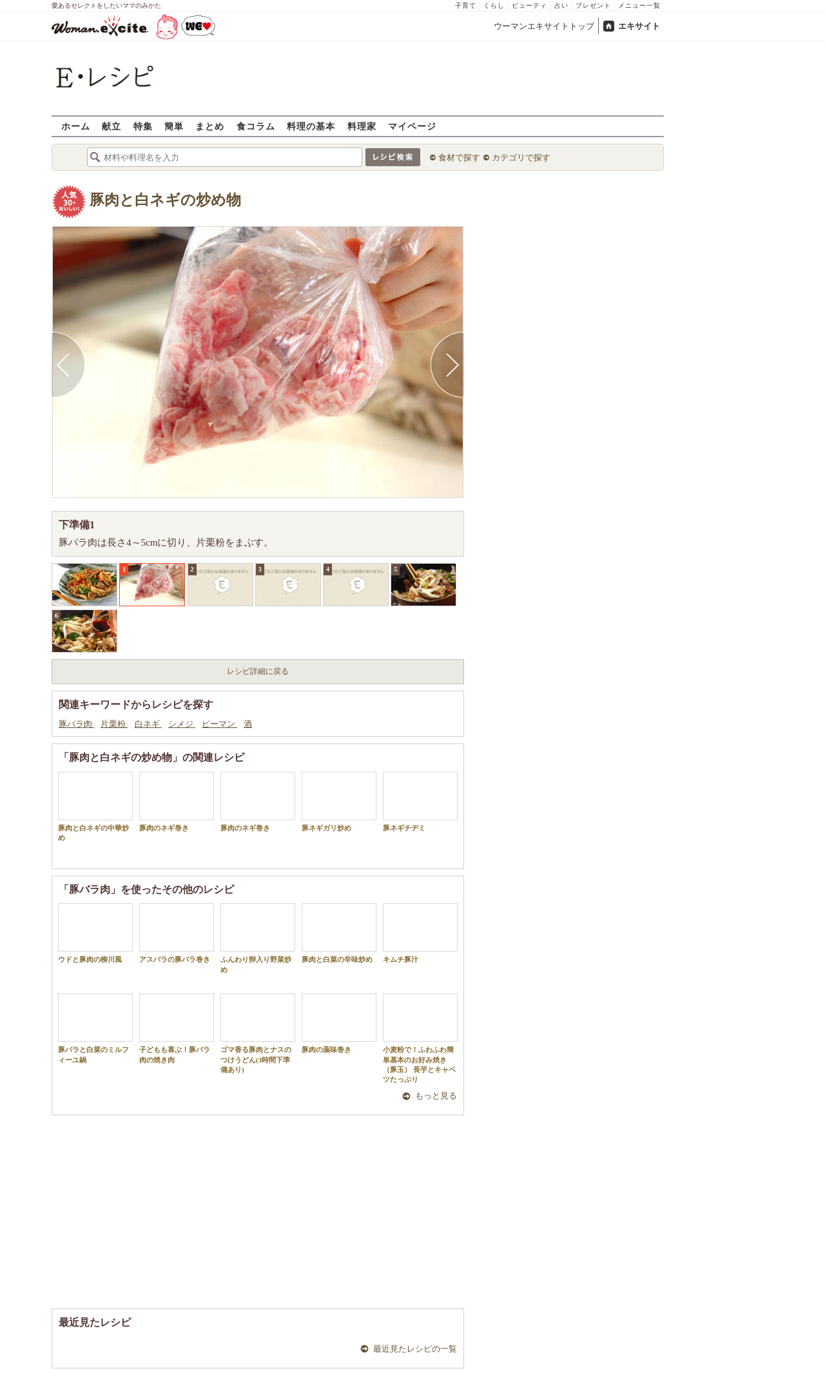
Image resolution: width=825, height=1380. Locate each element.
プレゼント (593, 5)
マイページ (412, 126)
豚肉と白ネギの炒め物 (165, 200)
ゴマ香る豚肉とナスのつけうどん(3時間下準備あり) (257, 1033)
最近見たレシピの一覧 (415, 1349)
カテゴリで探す (521, 157)
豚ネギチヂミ (420, 802)
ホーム (75, 126)
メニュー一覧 (639, 5)
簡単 (174, 126)
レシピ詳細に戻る (258, 671)
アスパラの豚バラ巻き (176, 933)
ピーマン (219, 724)
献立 (111, 126)
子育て (465, 5)
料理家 (361, 126)
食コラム (256, 126)
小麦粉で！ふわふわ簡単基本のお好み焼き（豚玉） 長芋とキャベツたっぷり (420, 1038)
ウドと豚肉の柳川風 (95, 933)
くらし (494, 5)
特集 (143, 126)
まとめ (209, 126)
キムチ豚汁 (420, 933)
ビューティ (529, 5)
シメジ (181, 724)
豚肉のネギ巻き (176, 802)
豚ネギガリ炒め (339, 802)
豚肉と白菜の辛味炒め (339, 933)
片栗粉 (114, 724)
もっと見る (436, 1095)
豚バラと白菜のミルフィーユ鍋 (95, 1028)
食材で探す (459, 157)
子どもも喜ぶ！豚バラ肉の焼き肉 (176, 1028)
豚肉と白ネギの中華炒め (95, 806)
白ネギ (148, 724)
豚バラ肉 (76, 724)
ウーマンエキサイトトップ (544, 26)
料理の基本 (311, 126)
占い (561, 5)
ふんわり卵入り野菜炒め (257, 938)
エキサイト (639, 26)
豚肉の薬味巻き (339, 1023)
